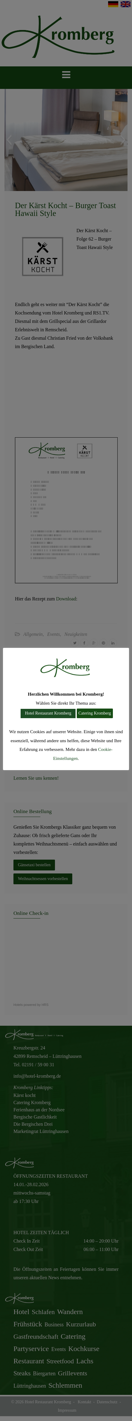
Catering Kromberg (95, 713)
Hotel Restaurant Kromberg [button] (48, 713)
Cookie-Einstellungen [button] (81, 758)
